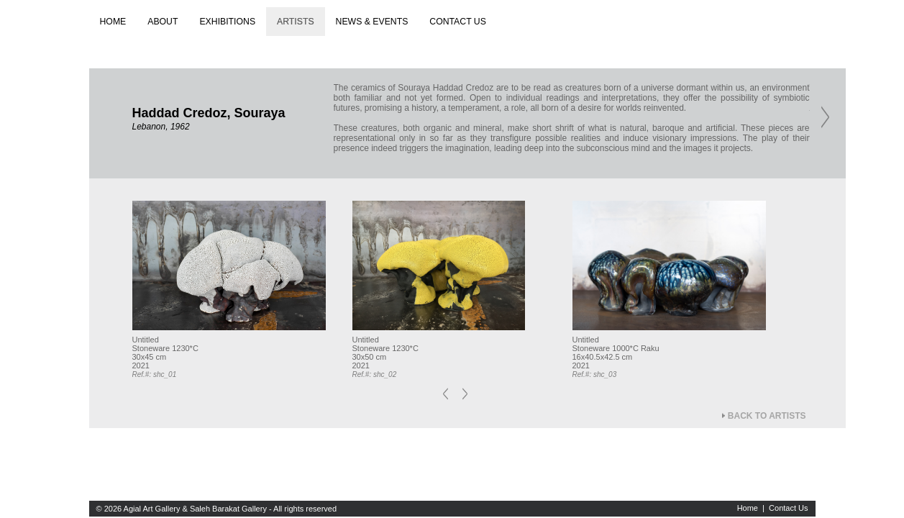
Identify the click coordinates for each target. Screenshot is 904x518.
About (162, 22)
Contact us (457, 22)
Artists (295, 22)
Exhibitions (227, 22)
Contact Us (788, 508)
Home (113, 22)
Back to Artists (767, 416)
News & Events (372, 22)
